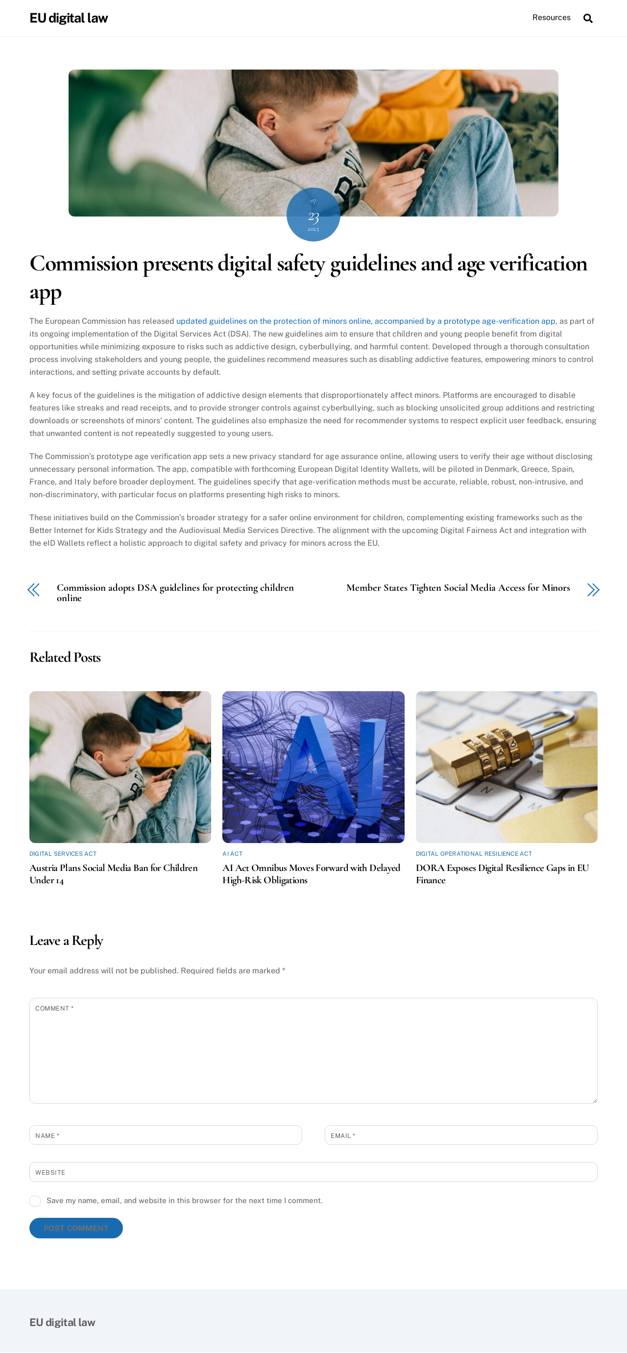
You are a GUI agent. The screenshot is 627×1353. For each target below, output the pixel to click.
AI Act (232, 854)
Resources (551, 17)
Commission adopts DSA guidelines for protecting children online (175, 593)
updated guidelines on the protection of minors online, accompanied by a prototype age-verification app (365, 321)
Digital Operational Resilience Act (474, 854)
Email (343, 1135)
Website (50, 1173)
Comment (54, 1008)
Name (47, 1135)
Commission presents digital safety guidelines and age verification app (308, 277)
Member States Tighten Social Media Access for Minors (458, 588)
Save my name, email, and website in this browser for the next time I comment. (184, 1201)
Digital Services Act (62, 854)
